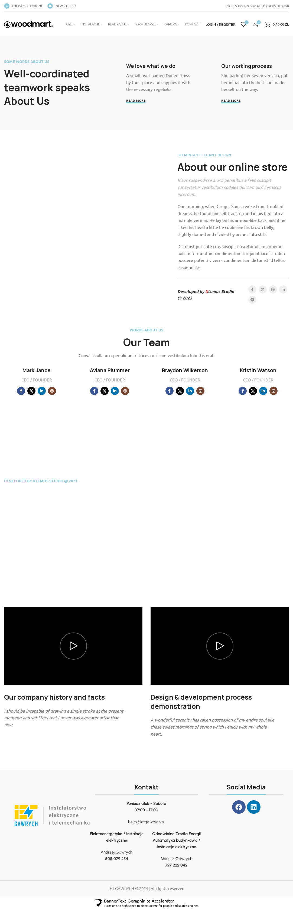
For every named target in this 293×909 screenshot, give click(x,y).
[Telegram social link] (252, 300)
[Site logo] (28, 23)
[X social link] (263, 289)
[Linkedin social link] (283, 289)
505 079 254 (116, 858)
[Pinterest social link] (273, 289)
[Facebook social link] (252, 289)
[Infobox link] (23, 6)
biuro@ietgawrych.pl (146, 821)
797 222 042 (176, 865)
